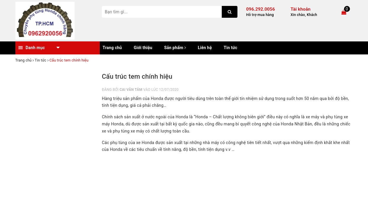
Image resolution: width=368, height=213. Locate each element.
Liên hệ (205, 47)
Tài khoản (301, 9)
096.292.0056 (260, 9)
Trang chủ (112, 47)
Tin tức (230, 47)
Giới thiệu (143, 47)
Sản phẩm (175, 47)
